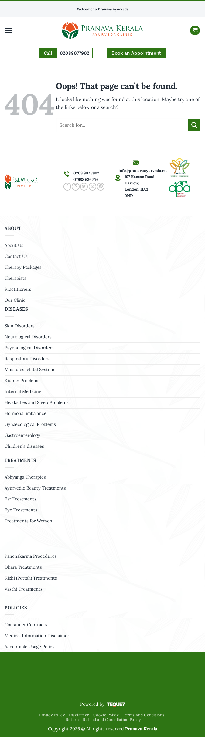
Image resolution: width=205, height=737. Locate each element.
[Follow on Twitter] (84, 187)
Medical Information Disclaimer (37, 635)
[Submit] (194, 125)
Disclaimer (79, 715)
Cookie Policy (106, 715)
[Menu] (8, 30)
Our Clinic (15, 300)
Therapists (15, 278)
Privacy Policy (52, 715)
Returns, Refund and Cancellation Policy (103, 719)
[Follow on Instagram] (75, 187)
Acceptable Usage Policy (30, 646)
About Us (14, 245)
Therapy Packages (23, 267)
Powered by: (102, 704)
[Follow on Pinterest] (100, 187)
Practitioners (18, 289)
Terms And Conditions (143, 715)
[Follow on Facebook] (67, 187)
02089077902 (74, 53)
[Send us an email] (92, 187)
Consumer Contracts (26, 624)
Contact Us (16, 256)
